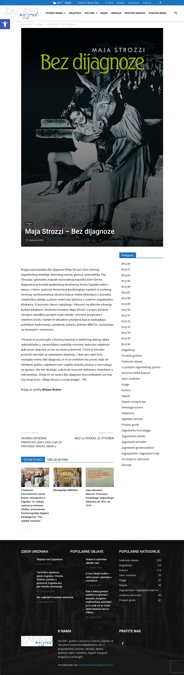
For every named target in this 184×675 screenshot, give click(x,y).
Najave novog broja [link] (134, 401)
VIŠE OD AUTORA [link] (57, 459)
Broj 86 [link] (126, 286)
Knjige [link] (104, 12)
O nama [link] (109, 2)
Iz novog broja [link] (157, 12)
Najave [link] (126, 396)
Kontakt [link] (121, 2)
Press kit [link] (147, 2)
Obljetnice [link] (75, 12)
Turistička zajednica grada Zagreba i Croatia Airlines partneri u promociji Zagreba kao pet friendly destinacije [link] (50, 578)
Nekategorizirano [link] (132, 407)
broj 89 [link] (126, 304)
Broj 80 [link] (126, 263)
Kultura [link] (91, 12)
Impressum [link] (133, 2)
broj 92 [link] (126, 321)
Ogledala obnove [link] (132, 419)
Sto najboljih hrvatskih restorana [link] (53, 595)
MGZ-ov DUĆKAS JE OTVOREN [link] (94, 438)
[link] (5, 24)
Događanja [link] (128, 350)
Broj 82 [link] (126, 275)
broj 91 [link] (126, 315)
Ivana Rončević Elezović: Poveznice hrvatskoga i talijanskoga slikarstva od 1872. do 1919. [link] (99, 498)
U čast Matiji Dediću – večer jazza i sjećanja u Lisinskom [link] (97, 576)
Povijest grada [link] (56, 12)
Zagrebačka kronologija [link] (136, 430)
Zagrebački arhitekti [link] (134, 442)
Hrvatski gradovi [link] (135, 12)
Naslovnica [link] (27, 24)
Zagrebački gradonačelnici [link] (138, 447)
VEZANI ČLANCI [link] (33, 459)
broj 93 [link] (126, 327)
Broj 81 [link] (126, 269)
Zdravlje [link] (116, 12)
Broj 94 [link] (126, 332)
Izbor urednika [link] (131, 378)
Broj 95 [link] (126, 338)
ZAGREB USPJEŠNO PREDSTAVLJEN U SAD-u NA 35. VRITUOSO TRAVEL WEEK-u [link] (42, 442)
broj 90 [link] (126, 309)
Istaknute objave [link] (132, 361)
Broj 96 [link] (126, 344)
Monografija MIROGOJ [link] (65, 490)
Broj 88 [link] (126, 298)
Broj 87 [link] (126, 292)
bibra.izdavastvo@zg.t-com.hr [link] (96, 657)
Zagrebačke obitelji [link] (133, 436)
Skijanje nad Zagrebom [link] (48, 559)
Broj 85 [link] (126, 281)
